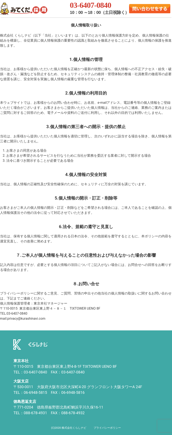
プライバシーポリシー (107, 427)
